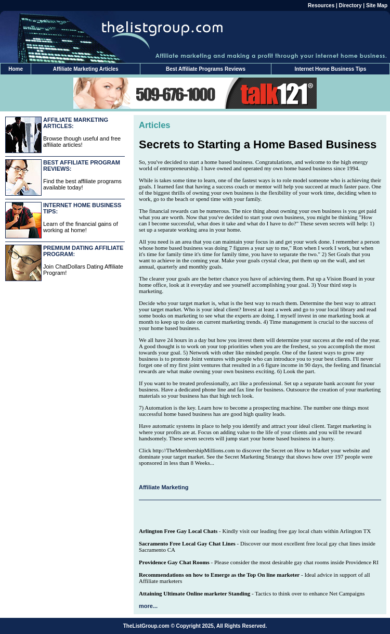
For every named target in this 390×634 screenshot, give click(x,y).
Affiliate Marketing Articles (86, 69)
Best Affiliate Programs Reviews (205, 69)
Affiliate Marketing (163, 487)
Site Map (376, 5)
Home (15, 69)
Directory (350, 5)
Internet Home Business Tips (331, 69)
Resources (321, 5)
